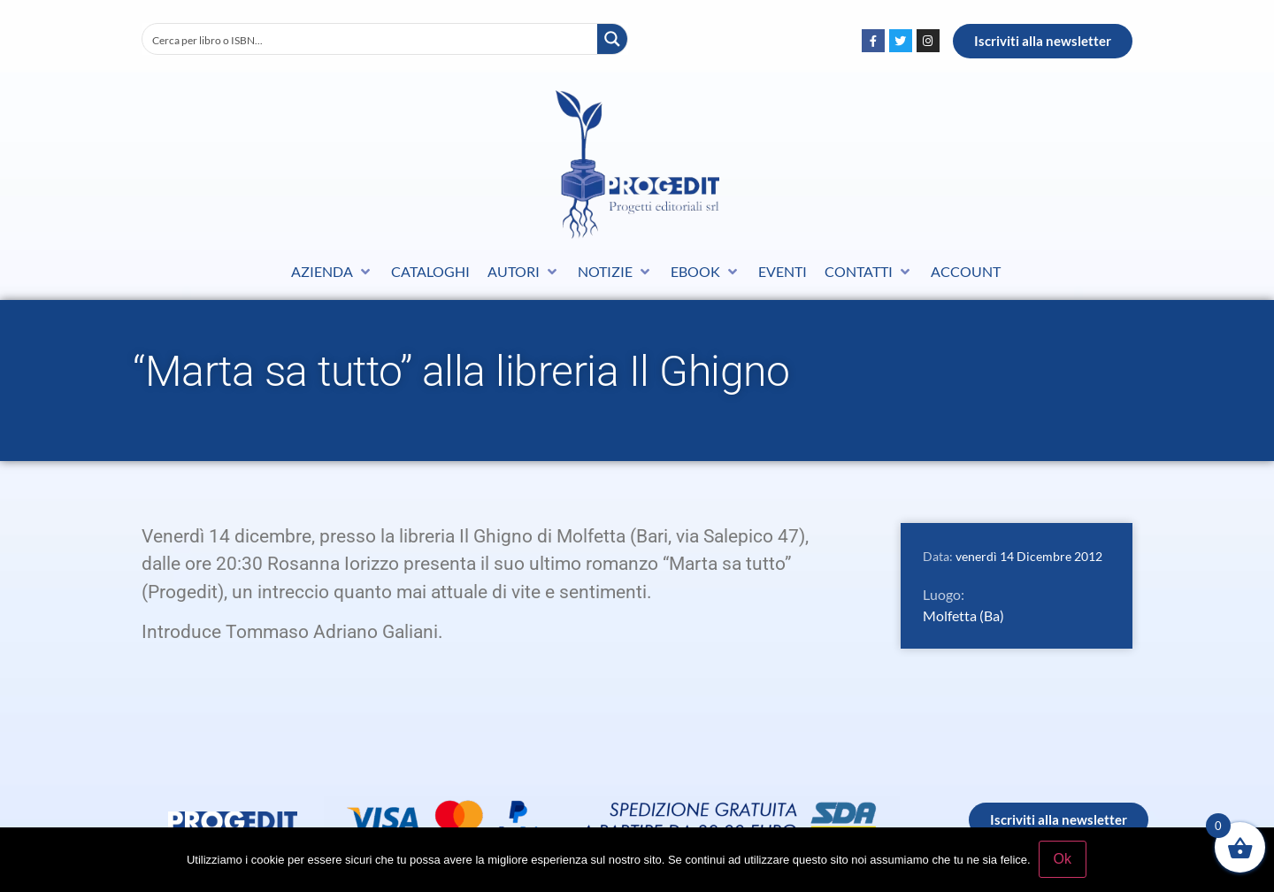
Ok (1063, 859)
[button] (332, 272)
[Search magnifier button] (612, 39)
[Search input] (370, 39)
